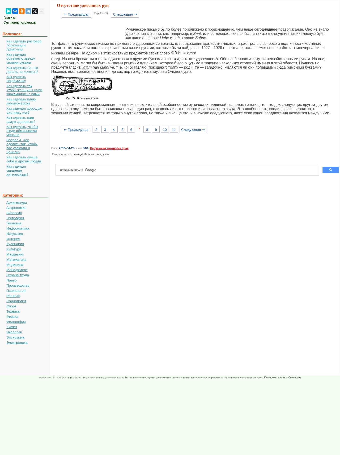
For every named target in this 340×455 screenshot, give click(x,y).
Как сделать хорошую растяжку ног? (24, 110)
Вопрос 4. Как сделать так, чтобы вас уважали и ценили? (22, 146)
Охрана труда (17, 275)
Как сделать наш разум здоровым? (20, 120)
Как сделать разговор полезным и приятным (24, 45)
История (13, 239)
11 (174, 130)
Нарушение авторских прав (109, 148)
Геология (13, 223)
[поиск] (189, 170)
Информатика (17, 228)
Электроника (17, 342)
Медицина (14, 265)
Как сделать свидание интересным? (17, 170)
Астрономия (16, 208)
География (15, 218)
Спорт (11, 306)
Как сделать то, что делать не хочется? (22, 70)
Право (11, 280)
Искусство (14, 234)
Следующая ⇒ (125, 14)
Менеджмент (17, 270)
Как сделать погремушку (16, 79)
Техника (13, 311)
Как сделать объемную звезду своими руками (20, 58)
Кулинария (15, 244)
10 (165, 130)
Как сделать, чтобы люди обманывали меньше (22, 131)
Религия (13, 296)
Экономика (15, 337)
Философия (16, 322)
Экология (14, 332)
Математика (16, 259)
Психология (16, 291)
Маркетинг (15, 254)
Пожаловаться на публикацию (282, 377)
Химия (11, 327)
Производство (18, 285)
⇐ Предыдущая (76, 14)
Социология (16, 301)
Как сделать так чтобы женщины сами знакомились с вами (24, 90)
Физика (12, 316)
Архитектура (16, 202)
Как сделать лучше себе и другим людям (24, 159)
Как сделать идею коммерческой (21, 101)
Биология (14, 213)
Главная (10, 17)
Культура (13, 249)
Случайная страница (20, 22)
